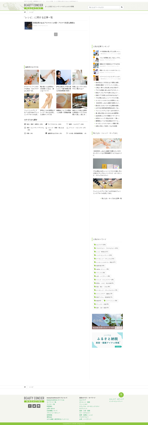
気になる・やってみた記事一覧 (112, 198)
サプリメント (83, 408)
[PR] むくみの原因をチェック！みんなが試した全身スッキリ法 (47, 112)
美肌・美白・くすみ (101, 286)
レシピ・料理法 (100, 252)
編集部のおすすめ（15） (55, 133)
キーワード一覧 (51, 402)
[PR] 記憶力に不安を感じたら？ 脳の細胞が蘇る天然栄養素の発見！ (63, 89)
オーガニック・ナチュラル (103, 259)
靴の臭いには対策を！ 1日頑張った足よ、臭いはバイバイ (47, 89)
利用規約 (49, 406)
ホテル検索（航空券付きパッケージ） (58, 419)
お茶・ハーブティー (101, 276)
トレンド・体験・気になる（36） (56, 129)
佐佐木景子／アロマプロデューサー (109, 66)
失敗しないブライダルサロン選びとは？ (79, 87)
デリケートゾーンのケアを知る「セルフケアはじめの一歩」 (31, 89)
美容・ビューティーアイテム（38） (35, 129)
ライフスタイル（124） (55, 124)
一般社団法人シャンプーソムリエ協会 (110, 53)
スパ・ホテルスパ (84, 413)
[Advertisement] (39, 51)
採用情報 (49, 415)
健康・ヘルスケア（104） (76, 124)
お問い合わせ (51, 408)
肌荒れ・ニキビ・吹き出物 (103, 283)
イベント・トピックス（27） (77, 127)
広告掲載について (52, 410)
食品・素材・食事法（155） (35, 124)
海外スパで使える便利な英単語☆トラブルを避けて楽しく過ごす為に (79, 113)
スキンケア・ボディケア (116, 399)
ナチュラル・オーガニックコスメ (89, 406)
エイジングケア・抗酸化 (103, 293)
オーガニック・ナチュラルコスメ (105, 290)
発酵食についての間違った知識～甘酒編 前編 (63, 111)
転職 (97, 300)
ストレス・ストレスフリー (103, 279)
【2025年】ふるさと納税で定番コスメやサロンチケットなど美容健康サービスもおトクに (107, 153)
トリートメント (110, 300)
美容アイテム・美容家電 (103, 297)
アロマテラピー (84, 417)
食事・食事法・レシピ (86, 415)
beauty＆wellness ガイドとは (55, 400)
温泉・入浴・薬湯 (101, 307)
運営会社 (49, 417)
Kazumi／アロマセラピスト (40, 25)
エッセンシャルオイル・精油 (104, 262)
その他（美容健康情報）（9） (78, 133)
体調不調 (98, 265)
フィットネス (83, 404)
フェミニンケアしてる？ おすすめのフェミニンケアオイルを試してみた (31, 113)
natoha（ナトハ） (101, 269)
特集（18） (30, 133)
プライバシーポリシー (53, 413)
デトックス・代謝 (101, 304)
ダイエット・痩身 (84, 402)
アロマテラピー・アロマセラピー (105, 248)
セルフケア (99, 245)
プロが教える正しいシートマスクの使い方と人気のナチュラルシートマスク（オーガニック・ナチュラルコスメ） (107, 173)
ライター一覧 (51, 404)
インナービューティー (102, 255)
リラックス (99, 272)
